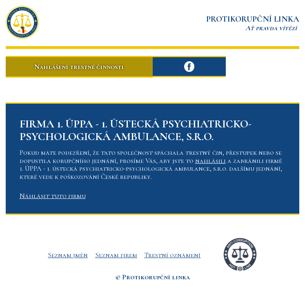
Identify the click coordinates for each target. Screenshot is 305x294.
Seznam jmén (68, 255)
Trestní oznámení (172, 255)
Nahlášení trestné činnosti (79, 66)
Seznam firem (116, 255)
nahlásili (210, 160)
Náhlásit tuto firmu (53, 196)
